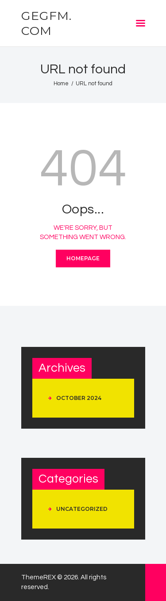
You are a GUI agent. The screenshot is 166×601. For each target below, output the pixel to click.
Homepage (83, 258)
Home (61, 83)
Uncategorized (82, 509)
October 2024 (78, 398)
